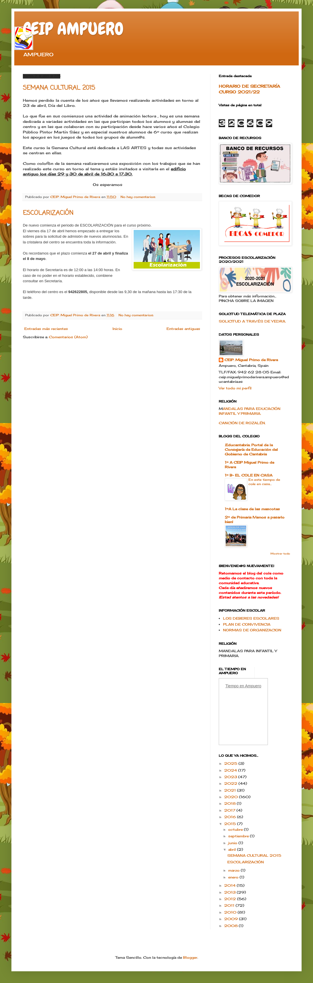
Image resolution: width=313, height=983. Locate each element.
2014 (230, 885)
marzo (234, 870)
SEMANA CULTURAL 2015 (59, 88)
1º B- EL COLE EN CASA (248, 475)
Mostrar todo (280, 553)
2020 (231, 797)
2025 (231, 763)
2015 (230, 824)
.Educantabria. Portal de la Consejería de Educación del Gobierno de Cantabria (251, 449)
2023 (231, 777)
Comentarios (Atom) (68, 337)
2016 (230, 817)
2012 (230, 899)
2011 (230, 905)
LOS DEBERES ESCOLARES (251, 618)
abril (232, 849)
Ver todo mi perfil (235, 388)
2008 (231, 926)
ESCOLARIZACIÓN (48, 213)
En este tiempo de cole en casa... (264, 482)
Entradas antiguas (183, 329)
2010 (231, 912)
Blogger (190, 957)
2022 (231, 783)
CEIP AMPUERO (73, 29)
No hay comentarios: (139, 197)
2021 (230, 790)
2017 (230, 810)
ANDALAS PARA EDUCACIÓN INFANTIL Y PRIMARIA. (249, 411)
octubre (236, 829)
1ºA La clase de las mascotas (252, 509)
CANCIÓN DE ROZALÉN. (242, 423)
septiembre (239, 836)
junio (233, 843)
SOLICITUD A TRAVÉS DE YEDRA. (252, 321)
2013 (230, 892)
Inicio (117, 329)
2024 (231, 770)
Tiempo (231, 686)
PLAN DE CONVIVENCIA (246, 624)
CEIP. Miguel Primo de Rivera (251, 360)
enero (234, 877)
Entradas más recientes (46, 329)
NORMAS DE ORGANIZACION (252, 630)
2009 (231, 919)
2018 (230, 803)
